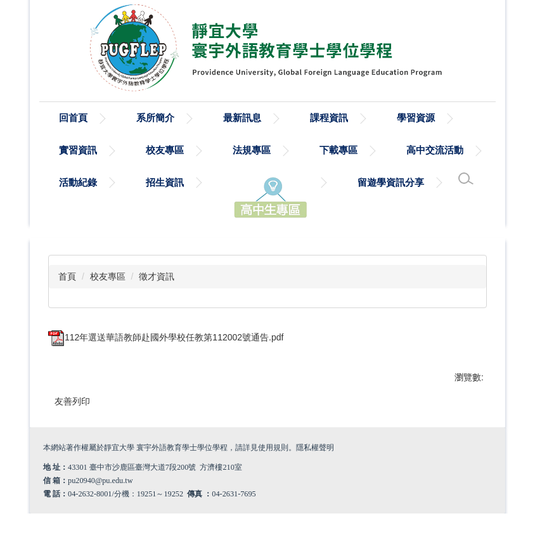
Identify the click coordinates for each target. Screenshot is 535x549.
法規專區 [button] (252, 150)
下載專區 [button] (338, 150)
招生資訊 (165, 182)
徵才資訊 (156, 276)
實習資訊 (78, 150)
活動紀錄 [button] (78, 182)
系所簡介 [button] (155, 117)
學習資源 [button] (416, 117)
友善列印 (72, 401)
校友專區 (108, 276)
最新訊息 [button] (242, 117)
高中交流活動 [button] (434, 150)
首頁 (67, 276)
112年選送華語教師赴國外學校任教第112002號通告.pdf (165, 337)
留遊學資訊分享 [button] (391, 182)
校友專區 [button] (165, 150)
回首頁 (73, 117)
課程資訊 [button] (329, 117)
